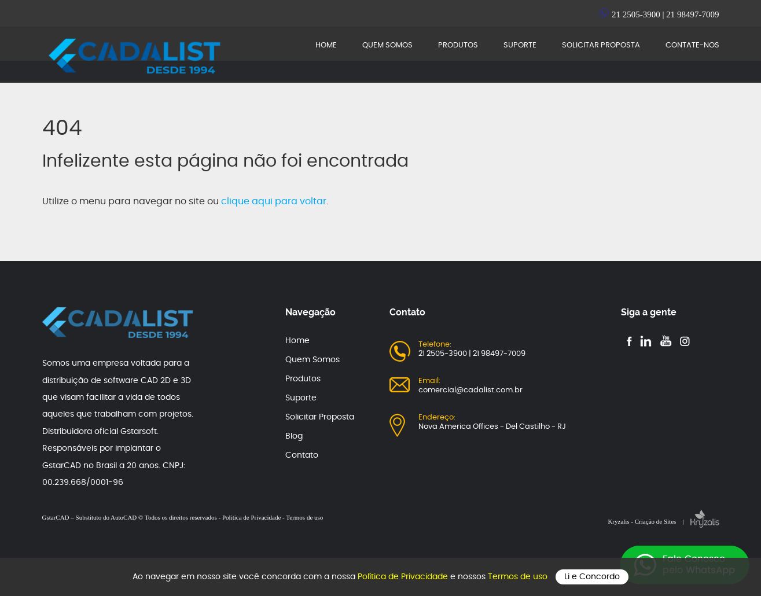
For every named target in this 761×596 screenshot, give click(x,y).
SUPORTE (519, 45)
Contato (301, 455)
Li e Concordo (592, 577)
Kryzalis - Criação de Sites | (663, 521)
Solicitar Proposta (319, 417)
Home (297, 341)
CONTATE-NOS (692, 45)
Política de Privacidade (404, 577)
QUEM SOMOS (387, 45)
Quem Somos (312, 360)
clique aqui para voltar (273, 201)
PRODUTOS (458, 45)
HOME (326, 45)
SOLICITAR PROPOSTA (601, 45)
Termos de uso (519, 577)
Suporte (301, 398)
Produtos (303, 379)
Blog (294, 436)
